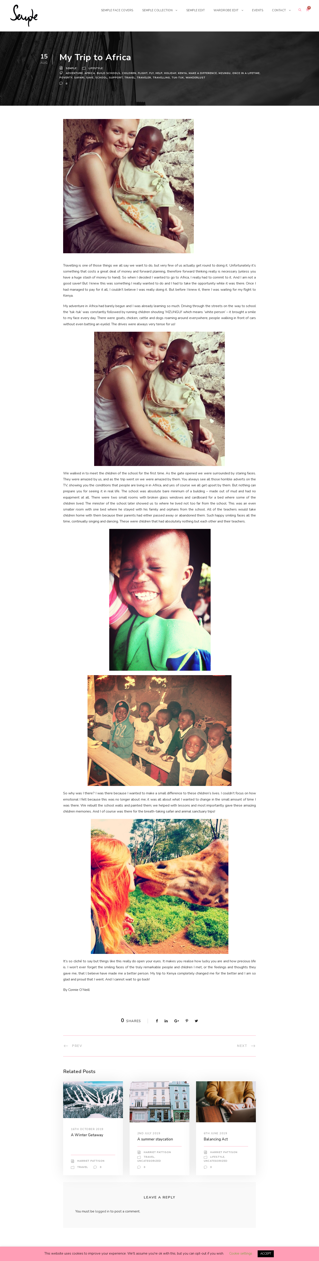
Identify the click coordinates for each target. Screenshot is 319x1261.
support (115, 80)
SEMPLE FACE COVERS (109, 10)
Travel (129, 80)
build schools (108, 75)
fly (152, 75)
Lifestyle (96, 71)
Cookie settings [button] (240, 1253)
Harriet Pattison (90, 1169)
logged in (103, 1220)
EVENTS (256, 10)
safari (79, 80)
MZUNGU (227, 75)
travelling (161, 80)
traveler (143, 80)
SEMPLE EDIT (192, 10)
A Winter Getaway (87, 1143)
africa (90, 75)
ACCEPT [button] (266, 1253)
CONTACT (278, 10)
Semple (71, 71)
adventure (74, 75)
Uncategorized (149, 1169)
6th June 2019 (216, 1141)
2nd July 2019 (149, 1141)
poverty (65, 80)
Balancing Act (216, 1148)
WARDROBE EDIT (224, 10)
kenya (184, 75)
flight (143, 75)
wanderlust (196, 80)
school (101, 80)
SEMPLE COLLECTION (152, 10)
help (159, 75)
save (89, 80)
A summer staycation (156, 1148)
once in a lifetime (249, 75)
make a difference (205, 75)
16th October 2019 (87, 1137)
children (129, 75)
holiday (171, 75)
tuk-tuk (178, 80)
